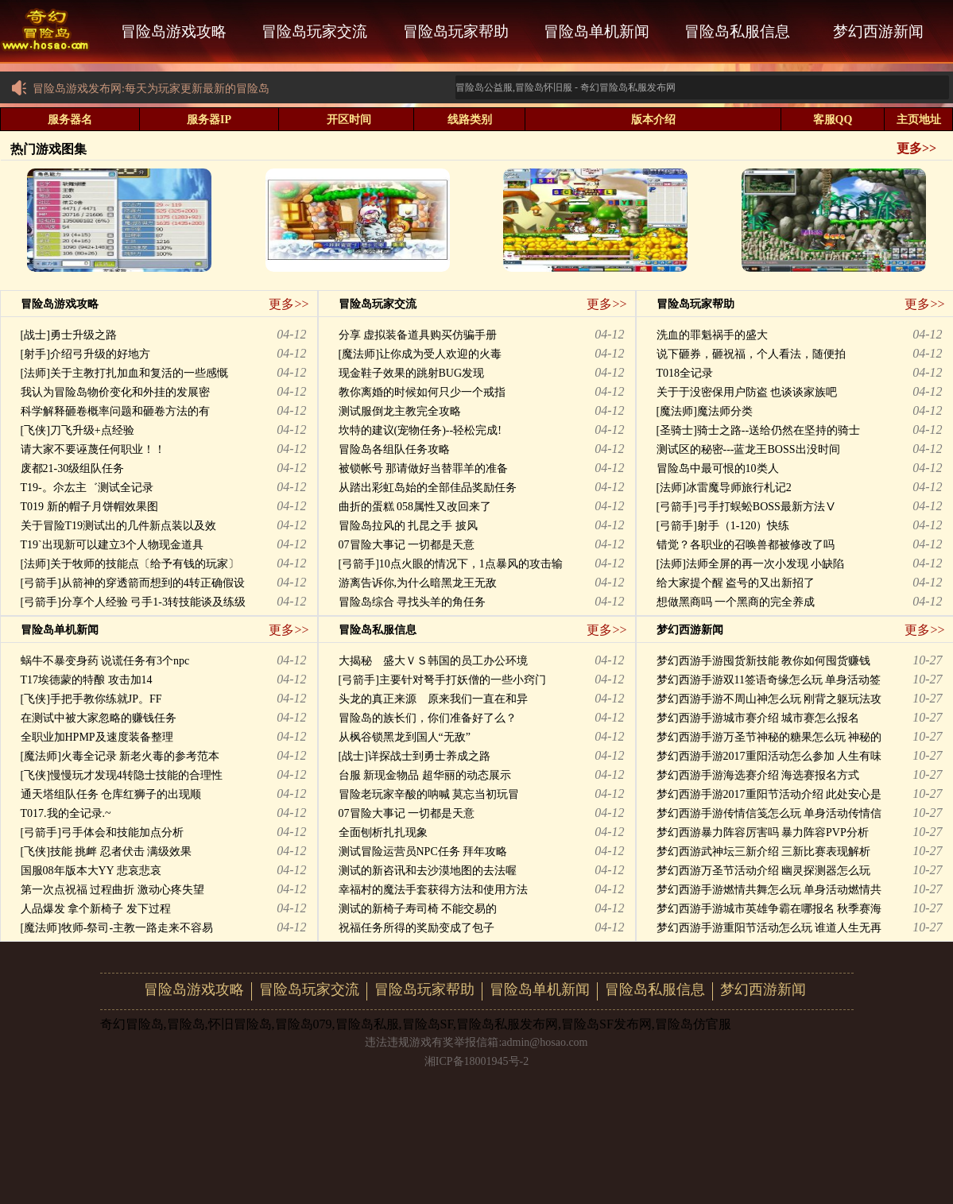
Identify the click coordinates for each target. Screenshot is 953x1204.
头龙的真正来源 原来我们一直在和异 (433, 699)
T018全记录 (685, 373)
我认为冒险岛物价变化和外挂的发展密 (115, 392)
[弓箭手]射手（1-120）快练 (723, 526)
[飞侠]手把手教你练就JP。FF (91, 699)
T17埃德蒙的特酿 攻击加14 (87, 680)
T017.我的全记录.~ (66, 813)
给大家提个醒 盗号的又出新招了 (736, 583)
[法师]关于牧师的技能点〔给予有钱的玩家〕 (130, 564)
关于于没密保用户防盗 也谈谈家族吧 (747, 392)
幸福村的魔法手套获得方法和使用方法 (433, 890)
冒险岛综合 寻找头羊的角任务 (412, 602)
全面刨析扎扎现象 (383, 832)
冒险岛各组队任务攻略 (394, 449)
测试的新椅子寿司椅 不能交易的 (418, 909)
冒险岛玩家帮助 (456, 31)
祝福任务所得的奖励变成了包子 (416, 928)
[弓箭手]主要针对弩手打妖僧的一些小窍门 (442, 680)
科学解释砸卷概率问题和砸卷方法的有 (115, 411)
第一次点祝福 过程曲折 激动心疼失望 (112, 890)
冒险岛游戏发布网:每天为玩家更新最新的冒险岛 (139, 89)
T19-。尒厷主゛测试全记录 (87, 488)
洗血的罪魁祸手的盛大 (712, 335)
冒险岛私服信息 (737, 31)
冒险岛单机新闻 (596, 31)
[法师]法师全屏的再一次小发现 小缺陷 (751, 564)
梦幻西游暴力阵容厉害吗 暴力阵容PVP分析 (763, 832)
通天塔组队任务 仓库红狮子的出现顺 (111, 794)
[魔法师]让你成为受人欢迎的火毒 (420, 354)
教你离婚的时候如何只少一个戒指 (422, 392)
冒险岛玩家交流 (314, 31)
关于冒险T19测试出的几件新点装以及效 (119, 526)
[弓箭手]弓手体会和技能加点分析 (102, 832)
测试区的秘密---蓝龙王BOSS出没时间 (748, 449)
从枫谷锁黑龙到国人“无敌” (405, 737)
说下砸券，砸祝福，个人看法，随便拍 (751, 354)
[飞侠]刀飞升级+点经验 (77, 430)
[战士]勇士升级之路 (69, 335)
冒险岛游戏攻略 (174, 31)
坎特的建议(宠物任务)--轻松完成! (420, 430)
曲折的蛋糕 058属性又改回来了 (415, 507)
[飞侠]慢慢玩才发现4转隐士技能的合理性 (122, 775)
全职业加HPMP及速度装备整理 (97, 737)
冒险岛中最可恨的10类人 (718, 468)
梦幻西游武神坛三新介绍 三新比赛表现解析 (764, 852)
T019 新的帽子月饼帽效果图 (89, 507)
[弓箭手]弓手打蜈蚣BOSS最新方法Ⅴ (746, 507)
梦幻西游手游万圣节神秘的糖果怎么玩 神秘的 (769, 737)
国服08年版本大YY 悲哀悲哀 (91, 871)
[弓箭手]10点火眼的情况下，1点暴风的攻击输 (451, 564)
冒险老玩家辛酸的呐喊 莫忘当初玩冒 (429, 794)
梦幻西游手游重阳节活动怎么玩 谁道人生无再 (769, 928)
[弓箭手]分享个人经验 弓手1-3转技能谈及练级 (133, 602)
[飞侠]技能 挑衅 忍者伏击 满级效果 (106, 852)
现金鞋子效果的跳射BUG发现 (412, 373)
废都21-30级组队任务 (73, 468)
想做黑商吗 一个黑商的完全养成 (736, 602)
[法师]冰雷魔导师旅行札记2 (724, 488)
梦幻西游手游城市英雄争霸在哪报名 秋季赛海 (769, 909)
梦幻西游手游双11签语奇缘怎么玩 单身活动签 (769, 680)
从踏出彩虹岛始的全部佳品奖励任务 (428, 488)
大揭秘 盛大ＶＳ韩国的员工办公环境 (433, 661)
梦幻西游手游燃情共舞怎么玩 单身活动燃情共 (769, 890)
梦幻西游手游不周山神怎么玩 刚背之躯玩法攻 (769, 699)
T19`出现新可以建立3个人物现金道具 (112, 545)
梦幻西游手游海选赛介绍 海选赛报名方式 (758, 775)
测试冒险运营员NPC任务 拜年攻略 (423, 852)
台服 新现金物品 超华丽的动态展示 (425, 775)
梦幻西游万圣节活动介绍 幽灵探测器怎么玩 (764, 871)
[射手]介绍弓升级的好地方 (85, 354)
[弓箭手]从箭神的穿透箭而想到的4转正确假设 (133, 583)
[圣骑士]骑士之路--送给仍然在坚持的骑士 (759, 430)
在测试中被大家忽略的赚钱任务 (98, 718)
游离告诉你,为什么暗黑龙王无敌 (418, 583)
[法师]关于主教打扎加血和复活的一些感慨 (124, 373)
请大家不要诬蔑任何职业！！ (93, 449)
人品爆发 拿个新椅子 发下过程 (96, 909)
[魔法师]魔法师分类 (705, 411)
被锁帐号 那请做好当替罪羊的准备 (424, 468)
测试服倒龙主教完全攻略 (400, 411)
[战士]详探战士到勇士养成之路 (414, 756)
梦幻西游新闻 (878, 31)
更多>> (916, 148)
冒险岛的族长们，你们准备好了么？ (428, 718)
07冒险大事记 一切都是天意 (407, 545)
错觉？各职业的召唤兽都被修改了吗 (746, 545)
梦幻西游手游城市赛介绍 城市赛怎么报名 (758, 718)
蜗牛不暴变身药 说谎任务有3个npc (105, 661)
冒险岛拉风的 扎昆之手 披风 (408, 526)
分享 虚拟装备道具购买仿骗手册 (418, 335)
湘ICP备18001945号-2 (476, 1061)
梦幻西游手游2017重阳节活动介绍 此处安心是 (769, 794)
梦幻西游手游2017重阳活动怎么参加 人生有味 (769, 756)
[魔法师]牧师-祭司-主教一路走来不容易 (117, 928)
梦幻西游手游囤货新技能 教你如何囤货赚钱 (764, 661)
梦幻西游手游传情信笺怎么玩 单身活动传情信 (769, 813)
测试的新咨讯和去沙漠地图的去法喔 (428, 871)
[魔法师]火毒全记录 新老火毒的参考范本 (120, 756)
